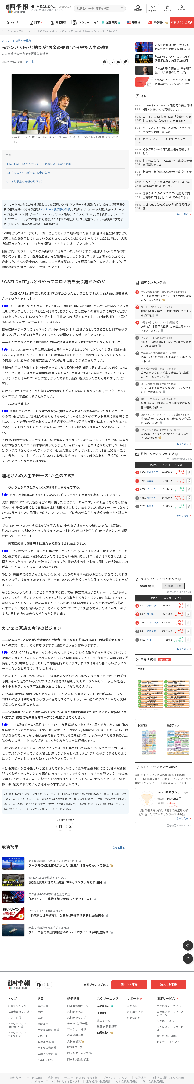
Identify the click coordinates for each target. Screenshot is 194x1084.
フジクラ (151, 605)
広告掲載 (53, 1077)
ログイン (182, 8)
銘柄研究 (59, 23)
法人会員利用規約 (154, 1081)
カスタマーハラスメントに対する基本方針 (55, 1081)
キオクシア (152, 472)
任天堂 (150, 480)
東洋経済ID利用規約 (98, 1081)
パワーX (151, 498)
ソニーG (151, 489)
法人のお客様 (169, 984)
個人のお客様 (131, 984)
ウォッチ (167, 8)
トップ (12, 22)
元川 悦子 (31, 61)
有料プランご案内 (182, 22)
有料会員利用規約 (127, 1081)
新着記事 (18, 31)
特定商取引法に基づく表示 (168, 1077)
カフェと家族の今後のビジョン (25, 181)
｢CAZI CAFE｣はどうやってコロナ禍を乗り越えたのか (39, 164)
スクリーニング (85, 22)
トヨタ (150, 506)
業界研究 (110, 22)
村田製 (150, 614)
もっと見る (118, 847)
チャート (152, 8)
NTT (149, 639)
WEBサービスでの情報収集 (80, 1077)
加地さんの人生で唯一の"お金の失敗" (28, 172)
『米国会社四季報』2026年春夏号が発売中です (46, 6)
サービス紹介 (34, 1077)
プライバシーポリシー (116, 1077)
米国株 (134, 22)
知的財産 (140, 1077)
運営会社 (15, 1077)
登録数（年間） (173, 586)
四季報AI (158, 23)
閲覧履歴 (138, 8)
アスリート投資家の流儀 (41, 31)
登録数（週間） (147, 586)
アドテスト (152, 631)
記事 (36, 23)
